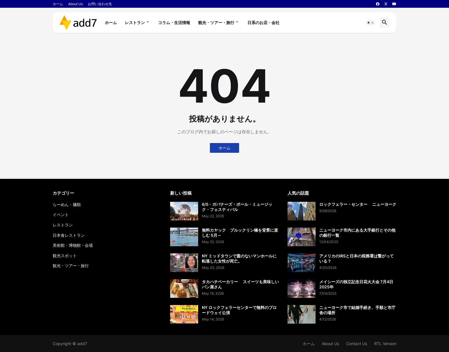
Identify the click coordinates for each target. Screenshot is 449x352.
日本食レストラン (69, 235)
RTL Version (385, 343)
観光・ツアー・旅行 (216, 22)
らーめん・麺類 (67, 204)
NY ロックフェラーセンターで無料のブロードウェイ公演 (239, 310)
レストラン (135, 22)
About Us (75, 4)
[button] (370, 23)
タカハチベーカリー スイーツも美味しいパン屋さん (240, 284)
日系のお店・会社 (263, 22)
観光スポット (65, 255)
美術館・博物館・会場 (73, 245)
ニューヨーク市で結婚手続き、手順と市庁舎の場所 (357, 310)
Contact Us (356, 343)
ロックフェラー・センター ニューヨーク (357, 204)
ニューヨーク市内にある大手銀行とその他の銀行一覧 (357, 233)
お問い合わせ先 (100, 4)
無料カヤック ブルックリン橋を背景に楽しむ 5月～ (240, 233)
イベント (61, 214)
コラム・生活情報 (174, 22)
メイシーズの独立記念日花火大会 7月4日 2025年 (356, 284)
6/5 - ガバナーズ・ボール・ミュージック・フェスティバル (237, 207)
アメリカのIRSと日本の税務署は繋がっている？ (356, 258)
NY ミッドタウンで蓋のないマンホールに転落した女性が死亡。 (239, 258)
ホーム (58, 4)
